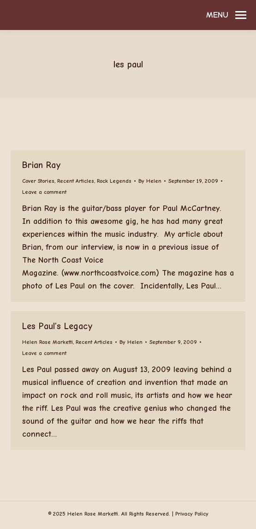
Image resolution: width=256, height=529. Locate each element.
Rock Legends (114, 181)
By (149, 181)
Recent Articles (75, 181)
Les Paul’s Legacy (57, 326)
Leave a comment (44, 192)
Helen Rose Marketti (47, 342)
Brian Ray (41, 165)
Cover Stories (38, 181)
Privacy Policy (191, 514)
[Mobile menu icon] (226, 15)
